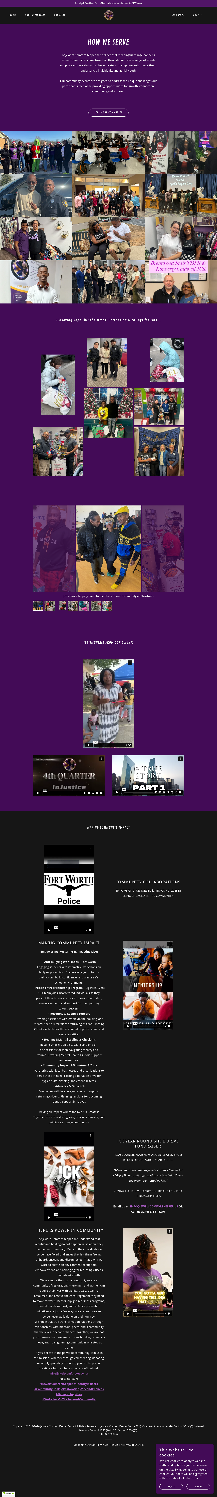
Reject (171, 1486)
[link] (108, 15)
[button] (196, 15)
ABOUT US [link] (59, 15)
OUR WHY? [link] (178, 15)
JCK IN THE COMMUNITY (108, 112)
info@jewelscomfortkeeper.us (69, 1373)
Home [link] (13, 15)
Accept (198, 1486)
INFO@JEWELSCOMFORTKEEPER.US (154, 1206)
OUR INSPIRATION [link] (35, 15)
